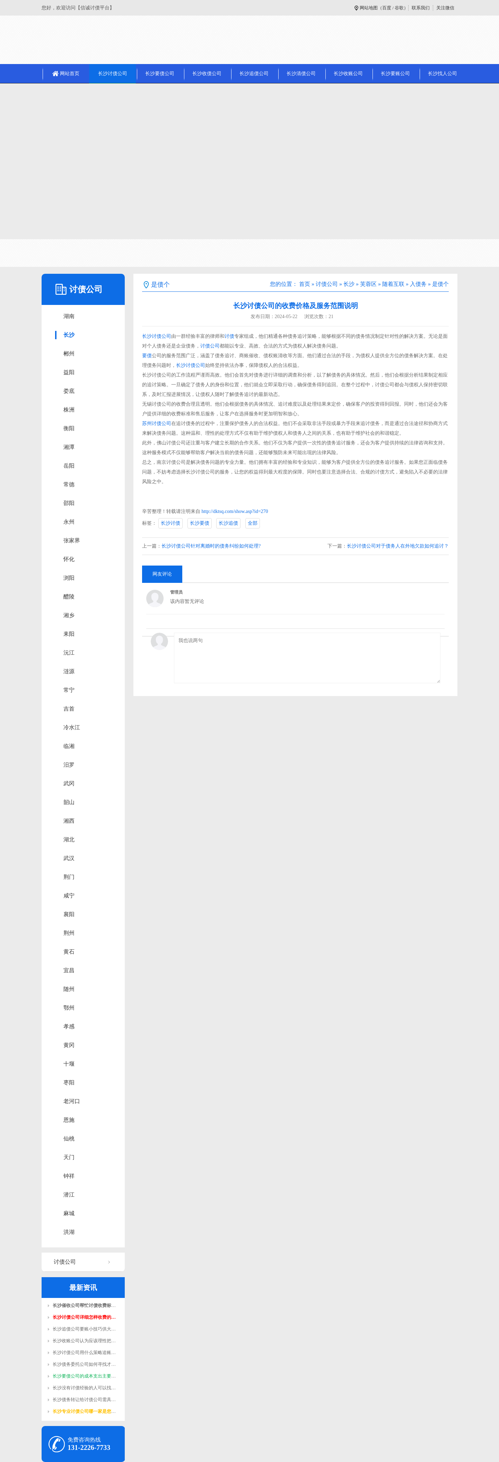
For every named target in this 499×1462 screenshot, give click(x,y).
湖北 (69, 839)
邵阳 (69, 503)
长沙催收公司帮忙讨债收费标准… (86, 1305)
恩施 (69, 1120)
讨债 (229, 336)
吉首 (69, 709)
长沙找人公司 (442, 73)
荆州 (69, 933)
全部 (252, 523)
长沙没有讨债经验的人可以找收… (86, 1387)
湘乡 (69, 615)
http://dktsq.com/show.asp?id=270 (235, 511)
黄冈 (69, 1045)
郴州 (69, 354)
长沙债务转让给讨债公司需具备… (86, 1399)
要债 (147, 355)
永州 (69, 522)
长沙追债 (228, 523)
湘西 (69, 821)
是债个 (440, 284)
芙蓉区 (368, 284)
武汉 (69, 858)
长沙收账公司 (348, 73)
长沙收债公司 (206, 73)
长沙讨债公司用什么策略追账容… (86, 1352)
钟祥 (69, 1176)
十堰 (69, 1064)
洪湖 (69, 1232)
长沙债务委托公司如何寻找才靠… (86, 1364)
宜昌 (69, 970)
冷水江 (71, 727)
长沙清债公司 (301, 73)
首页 (304, 284)
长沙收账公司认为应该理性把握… (86, 1340)
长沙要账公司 (395, 73)
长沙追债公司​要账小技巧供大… (84, 1329)
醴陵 (69, 596)
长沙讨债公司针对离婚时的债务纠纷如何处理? (211, 546)
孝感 (69, 1026)
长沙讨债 (170, 523)
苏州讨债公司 (156, 423)
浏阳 (69, 578)
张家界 (71, 540)
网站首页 (69, 73)
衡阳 (69, 428)
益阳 (69, 372)
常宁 (69, 690)
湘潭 (69, 447)
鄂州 (69, 1008)
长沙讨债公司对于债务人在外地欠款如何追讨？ (398, 546)
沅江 (69, 653)
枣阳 (69, 1082)
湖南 (69, 316)
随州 (69, 989)
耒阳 (69, 634)
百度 (386, 7)
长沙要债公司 (159, 73)
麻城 (69, 1213)
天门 (69, 1157)
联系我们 (421, 7)
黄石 (69, 952)
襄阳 (69, 914)
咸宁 (69, 896)
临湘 (69, 746)
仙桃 (69, 1138)
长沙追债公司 (254, 73)
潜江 (69, 1195)
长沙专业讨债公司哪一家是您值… (86, 1411)
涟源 (69, 671)
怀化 (69, 559)
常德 (69, 484)
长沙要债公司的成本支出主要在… (86, 1376)
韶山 (69, 802)
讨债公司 (65, 1262)
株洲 (69, 410)
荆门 (69, 877)
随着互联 (393, 284)
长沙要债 (199, 523)
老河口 (71, 1101)
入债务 (418, 284)
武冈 (69, 783)
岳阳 (69, 466)
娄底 (69, 391)
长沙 (69, 335)
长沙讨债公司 (112, 73)
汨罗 (69, 765)
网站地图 (369, 7)
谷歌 (399, 7)
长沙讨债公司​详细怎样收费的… (84, 1317)
